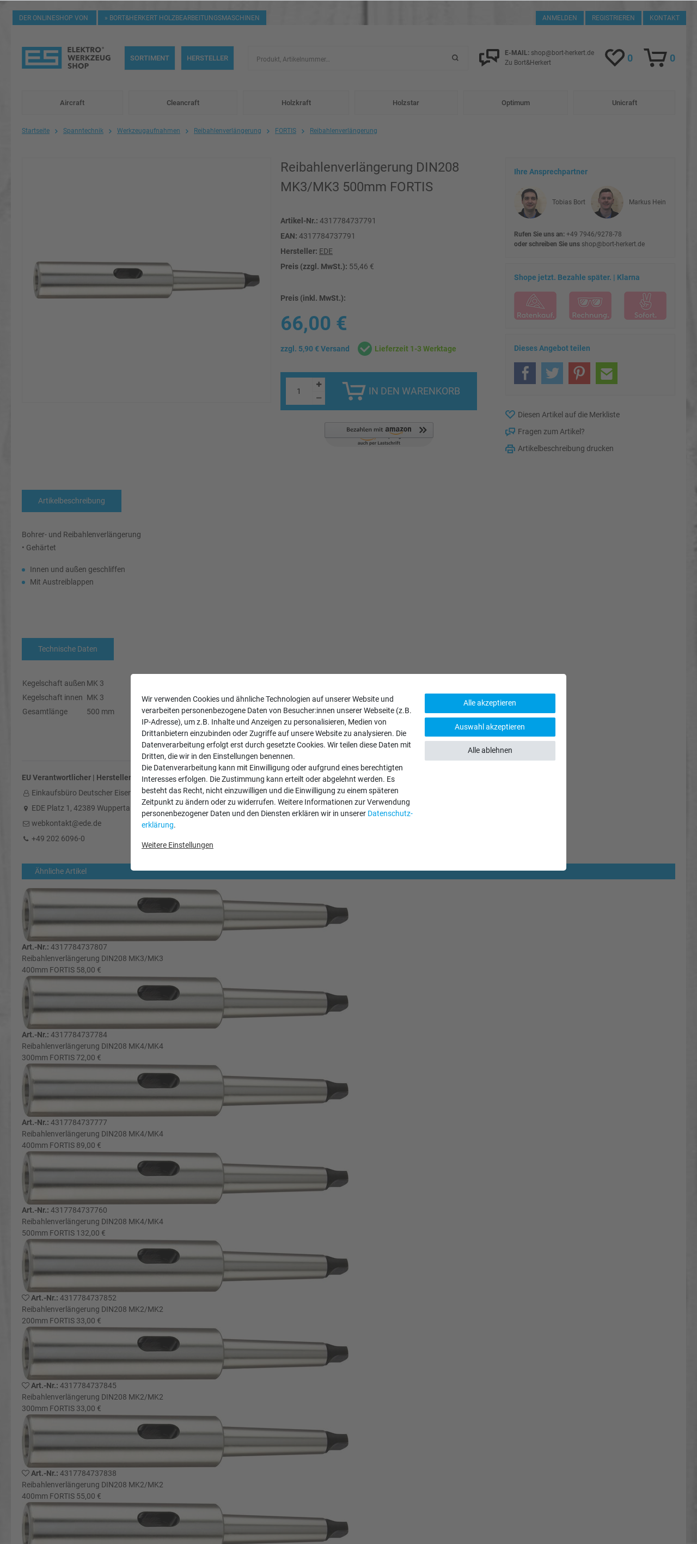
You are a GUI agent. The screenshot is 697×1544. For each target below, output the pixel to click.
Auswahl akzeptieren (490, 726)
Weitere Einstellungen (177, 845)
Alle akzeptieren (489, 702)
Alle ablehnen (490, 750)
